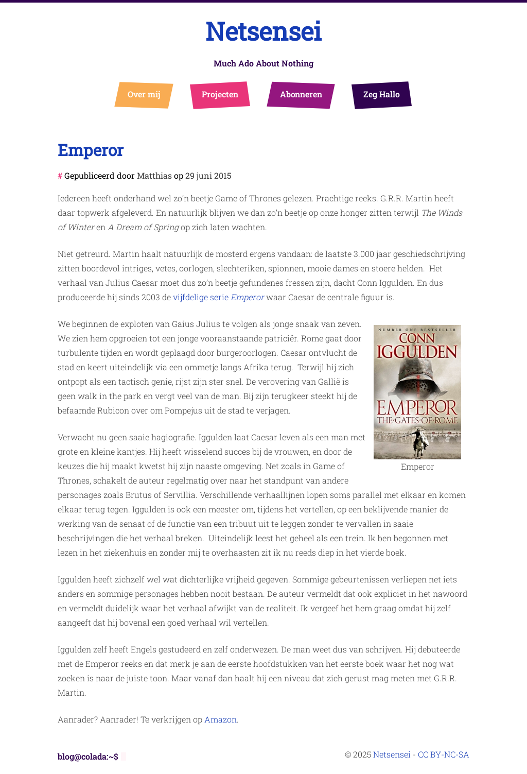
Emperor (91, 149)
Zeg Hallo (381, 94)
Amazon (220, 719)
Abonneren (301, 94)
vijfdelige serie (218, 296)
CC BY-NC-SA (443, 754)
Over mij (144, 94)
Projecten (220, 94)
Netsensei (263, 31)
